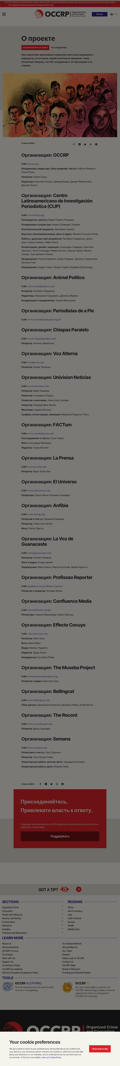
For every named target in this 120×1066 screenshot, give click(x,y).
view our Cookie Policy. (51, 1057)
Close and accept (100, 1049)
